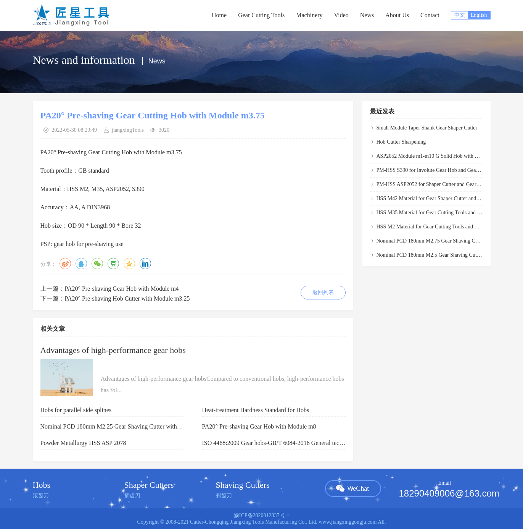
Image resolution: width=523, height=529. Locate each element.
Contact (429, 15)
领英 (145, 263)
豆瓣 (113, 263)
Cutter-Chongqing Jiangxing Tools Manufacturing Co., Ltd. (253, 522)
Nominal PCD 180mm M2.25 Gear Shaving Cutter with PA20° (117, 426)
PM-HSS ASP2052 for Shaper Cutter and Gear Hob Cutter (439, 184)
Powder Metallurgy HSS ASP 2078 (83, 443)
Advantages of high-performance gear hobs (113, 350)
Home (219, 15)
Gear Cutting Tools (261, 15)
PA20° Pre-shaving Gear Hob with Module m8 (259, 426)
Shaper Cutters (149, 485)
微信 (97, 263)
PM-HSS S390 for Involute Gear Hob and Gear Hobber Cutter (443, 170)
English (479, 15)
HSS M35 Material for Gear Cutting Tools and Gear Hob (437, 212)
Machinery (309, 15)
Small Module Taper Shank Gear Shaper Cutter (427, 128)
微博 (65, 263)
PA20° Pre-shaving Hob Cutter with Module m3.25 (127, 298)
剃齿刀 (224, 495)
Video (341, 15)
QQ (81, 263)
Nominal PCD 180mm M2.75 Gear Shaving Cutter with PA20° (444, 241)
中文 (459, 15)
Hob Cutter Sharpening (401, 142)
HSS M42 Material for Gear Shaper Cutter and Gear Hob (438, 198)
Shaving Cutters (243, 485)
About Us (397, 15)
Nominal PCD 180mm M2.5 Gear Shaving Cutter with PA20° (443, 255)
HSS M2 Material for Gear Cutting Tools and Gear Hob (436, 227)
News (367, 15)
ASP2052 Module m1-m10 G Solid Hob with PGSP (432, 156)
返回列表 (323, 292)
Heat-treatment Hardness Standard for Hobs (255, 410)
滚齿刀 (41, 495)
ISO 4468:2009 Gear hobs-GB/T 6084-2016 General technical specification (294, 443)
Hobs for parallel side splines (76, 410)
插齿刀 (132, 495)
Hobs (41, 485)
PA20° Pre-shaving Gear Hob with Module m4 (122, 288)
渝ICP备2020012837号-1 (261, 515)
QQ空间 (129, 263)
